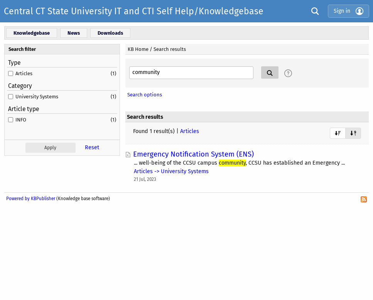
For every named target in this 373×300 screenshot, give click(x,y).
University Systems (36, 96)
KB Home (138, 49)
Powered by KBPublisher (30, 198)
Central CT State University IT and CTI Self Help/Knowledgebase (133, 11)
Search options (144, 95)
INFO (20, 120)
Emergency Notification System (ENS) (193, 154)
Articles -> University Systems (171, 171)
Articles (23, 73)
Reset (92, 147)
